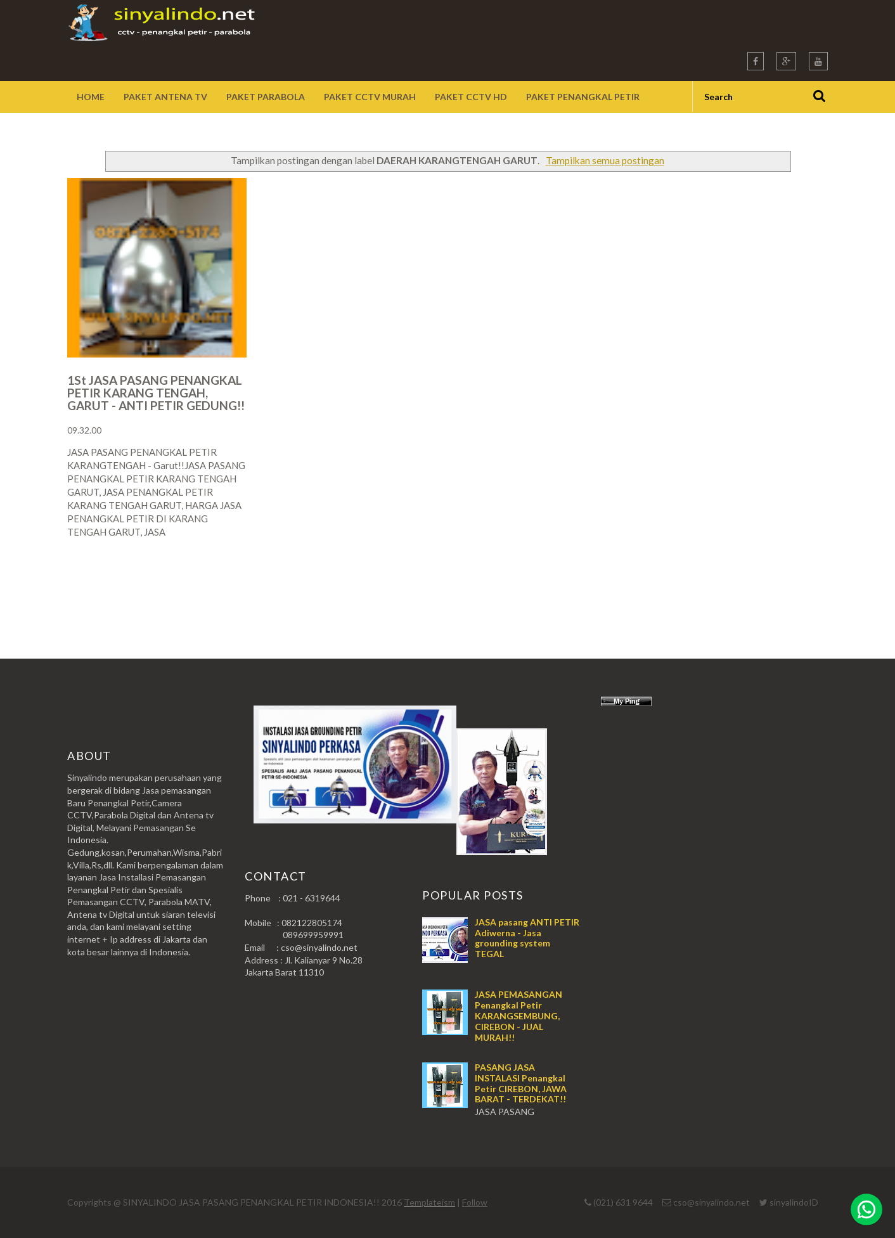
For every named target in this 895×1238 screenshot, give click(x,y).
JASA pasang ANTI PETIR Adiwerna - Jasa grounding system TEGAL (527, 938)
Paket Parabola (265, 96)
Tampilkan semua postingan (605, 160)
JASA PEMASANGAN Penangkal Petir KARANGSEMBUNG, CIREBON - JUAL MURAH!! (518, 1015)
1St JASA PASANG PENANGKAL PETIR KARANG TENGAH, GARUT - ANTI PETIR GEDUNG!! (156, 393)
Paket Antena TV (165, 96)
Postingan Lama (763, 582)
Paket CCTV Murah (370, 96)
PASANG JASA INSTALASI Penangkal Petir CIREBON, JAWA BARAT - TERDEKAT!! (521, 1083)
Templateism (429, 1202)
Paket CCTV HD (471, 96)
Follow (474, 1202)
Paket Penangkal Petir (583, 96)
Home (91, 96)
